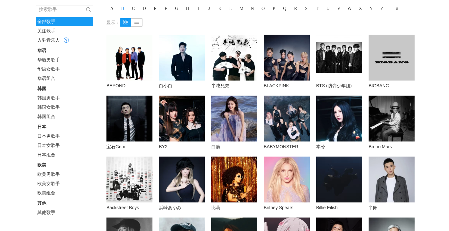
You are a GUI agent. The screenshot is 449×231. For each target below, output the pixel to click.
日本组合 (46, 154)
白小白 (165, 85)
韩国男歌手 (48, 97)
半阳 (373, 207)
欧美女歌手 (48, 183)
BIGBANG (379, 85)
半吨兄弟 (220, 85)
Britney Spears (278, 207)
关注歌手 (46, 30)
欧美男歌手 (48, 174)
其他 (41, 203)
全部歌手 (46, 21)
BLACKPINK (276, 85)
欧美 (41, 164)
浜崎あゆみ (170, 207)
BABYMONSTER (281, 146)
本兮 (320, 146)
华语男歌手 (48, 59)
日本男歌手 (48, 136)
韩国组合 (46, 116)
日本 (41, 126)
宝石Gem (115, 146)
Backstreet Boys (122, 207)
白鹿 (215, 146)
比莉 (215, 207)
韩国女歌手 (48, 107)
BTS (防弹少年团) (334, 85)
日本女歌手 (48, 145)
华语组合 (46, 78)
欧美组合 (46, 192)
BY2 (163, 146)
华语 (41, 50)
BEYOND (115, 85)
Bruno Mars (380, 146)
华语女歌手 (48, 69)
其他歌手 (46, 212)
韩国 (41, 88)
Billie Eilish (327, 207)
